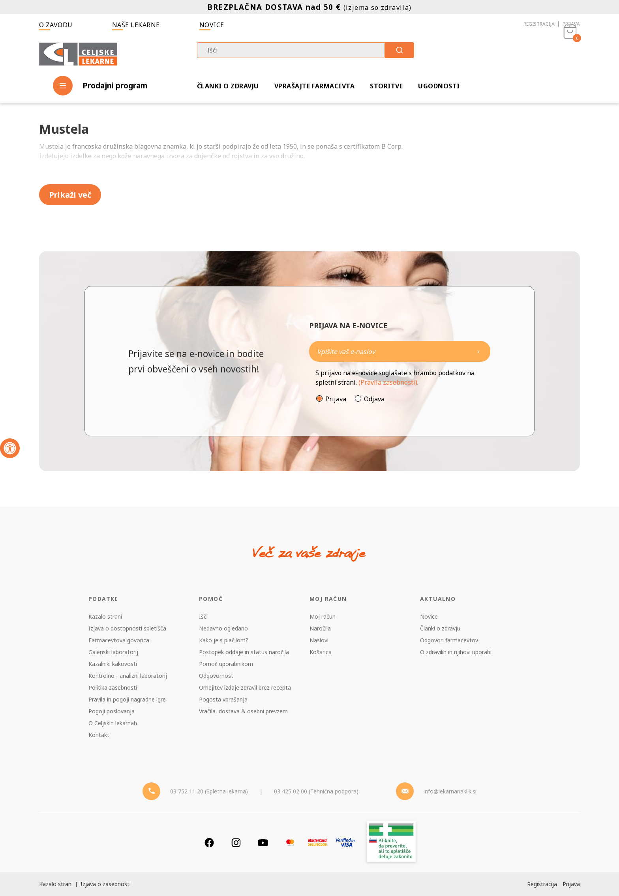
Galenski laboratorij (113, 652)
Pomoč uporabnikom (226, 664)
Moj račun (323, 616)
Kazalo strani (105, 616)
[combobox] (305, 50)
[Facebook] (209, 842)
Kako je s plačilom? (223, 640)
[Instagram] (236, 842)
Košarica (321, 652)
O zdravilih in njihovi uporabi (455, 652)
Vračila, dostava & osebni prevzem (243, 711)
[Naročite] (399, 351)
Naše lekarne (136, 25)
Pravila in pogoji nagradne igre (127, 699)
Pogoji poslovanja (111, 711)
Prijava (571, 24)
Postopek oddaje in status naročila (244, 652)
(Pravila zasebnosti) (387, 382)
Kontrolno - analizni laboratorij (127, 675)
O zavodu (56, 25)
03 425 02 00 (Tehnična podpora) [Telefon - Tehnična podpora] (316, 791)
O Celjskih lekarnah (112, 723)
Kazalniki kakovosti (112, 664)
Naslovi (319, 640)
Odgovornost (216, 675)
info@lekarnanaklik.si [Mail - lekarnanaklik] (450, 791)
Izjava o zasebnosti (106, 884)
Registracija (539, 24)
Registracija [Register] (542, 884)
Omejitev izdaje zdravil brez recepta (245, 687)
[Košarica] (570, 54)
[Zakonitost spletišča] (391, 842)
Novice (211, 25)
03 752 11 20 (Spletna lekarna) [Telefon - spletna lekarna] (209, 791)
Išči (203, 616)
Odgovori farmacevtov (449, 640)
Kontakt (98, 735)
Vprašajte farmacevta (314, 86)
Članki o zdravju (228, 86)
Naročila (320, 628)
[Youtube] (262, 842)
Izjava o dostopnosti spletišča (127, 628)
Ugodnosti (439, 86)
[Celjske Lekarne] (78, 52)
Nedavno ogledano (223, 628)
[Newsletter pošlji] (478, 351)
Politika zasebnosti (112, 687)
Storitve (386, 86)
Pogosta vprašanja (223, 699)
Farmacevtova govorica (118, 640)
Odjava (374, 399)
